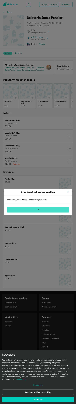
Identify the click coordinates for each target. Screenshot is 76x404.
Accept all (38, 400)
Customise (38, 386)
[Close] (68, 192)
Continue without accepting (38, 393)
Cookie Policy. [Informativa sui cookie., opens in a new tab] (21, 380)
